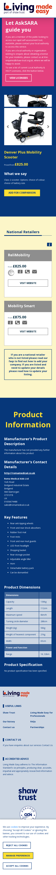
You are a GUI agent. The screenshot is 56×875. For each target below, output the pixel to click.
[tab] (23, 229)
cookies (14, 826)
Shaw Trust (9, 712)
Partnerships (37, 727)
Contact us (9, 727)
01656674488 (10, 501)
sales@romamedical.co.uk (16, 504)
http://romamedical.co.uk (19, 473)
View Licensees (19, 78)
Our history (9, 721)
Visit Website (28, 283)
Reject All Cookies (16, 845)
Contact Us (47, 745)
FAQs (33, 721)
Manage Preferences (18, 855)
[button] (7, 126)
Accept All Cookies (17, 865)
